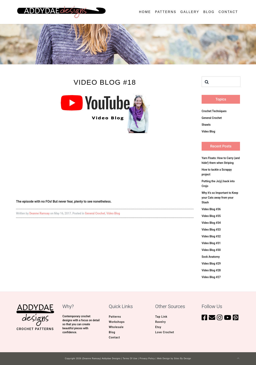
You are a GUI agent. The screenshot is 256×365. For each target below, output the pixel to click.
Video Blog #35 (211, 216)
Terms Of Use (130, 358)
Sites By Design (182, 358)
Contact (228, 12)
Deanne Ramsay (39, 213)
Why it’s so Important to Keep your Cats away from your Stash (220, 197)
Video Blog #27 (211, 277)
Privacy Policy (147, 358)
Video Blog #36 (211, 209)
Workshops (117, 321)
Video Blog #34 (211, 222)
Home (145, 12)
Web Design (163, 358)
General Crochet (95, 213)
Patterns (165, 12)
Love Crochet (164, 332)
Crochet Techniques (214, 111)
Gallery (189, 12)
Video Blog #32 (211, 236)
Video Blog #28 (211, 270)
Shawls (206, 124)
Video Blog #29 (211, 263)
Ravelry (160, 321)
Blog (208, 12)
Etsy (158, 327)
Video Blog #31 (211, 243)
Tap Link (161, 316)
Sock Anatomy (211, 256)
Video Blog (113, 213)
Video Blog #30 (211, 250)
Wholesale (116, 327)
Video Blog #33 (211, 229)
